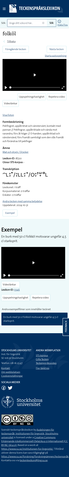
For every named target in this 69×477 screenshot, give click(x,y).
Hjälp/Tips (62, 24)
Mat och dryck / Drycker (15, 152)
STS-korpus (42, 355)
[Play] (5, 87)
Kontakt (5, 368)
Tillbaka (11, 41)
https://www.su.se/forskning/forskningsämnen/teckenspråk (35, 456)
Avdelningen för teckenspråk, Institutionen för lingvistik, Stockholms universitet (29, 433)
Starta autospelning (55, 55)
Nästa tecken (56, 49)
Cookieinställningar (12, 376)
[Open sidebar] (4, 9)
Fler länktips (42, 368)
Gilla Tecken (42, 359)
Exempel (10, 213)
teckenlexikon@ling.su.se (34, 460)
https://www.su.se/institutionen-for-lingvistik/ (27, 449)
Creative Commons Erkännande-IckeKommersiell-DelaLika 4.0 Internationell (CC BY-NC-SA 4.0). (34, 441)
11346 (17, 289)
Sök (51, 23)
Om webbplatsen (10, 372)
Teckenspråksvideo (46, 363)
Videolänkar (10, 103)
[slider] (34, 87)
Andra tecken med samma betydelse (22, 201)
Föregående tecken (15, 49)
